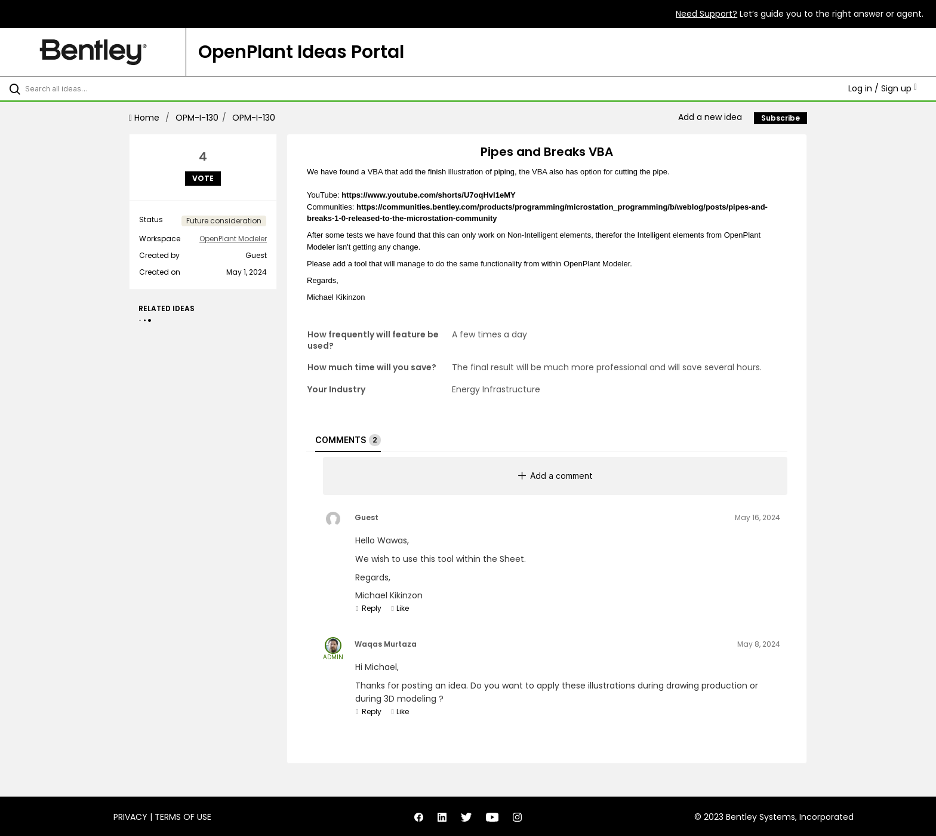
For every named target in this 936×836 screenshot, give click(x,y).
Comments (348, 440)
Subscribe (780, 118)
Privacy (130, 817)
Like (399, 608)
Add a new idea (710, 117)
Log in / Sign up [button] (882, 88)
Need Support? (706, 14)
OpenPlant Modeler (233, 239)
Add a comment (555, 476)
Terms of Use (183, 817)
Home (145, 118)
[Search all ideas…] (108, 88)
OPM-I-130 (197, 118)
